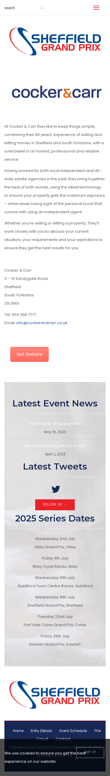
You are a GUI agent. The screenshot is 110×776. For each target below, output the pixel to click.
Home (18, 730)
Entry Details (41, 730)
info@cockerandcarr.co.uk (41, 323)
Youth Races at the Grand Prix (55, 423)
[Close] (90, 752)
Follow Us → (55, 504)
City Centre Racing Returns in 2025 (55, 445)
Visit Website (29, 354)
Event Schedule (73, 730)
